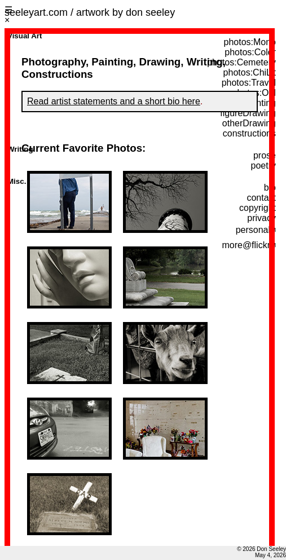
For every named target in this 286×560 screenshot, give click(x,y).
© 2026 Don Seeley (261, 549)
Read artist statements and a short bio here (113, 101)
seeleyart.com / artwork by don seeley (90, 12)
